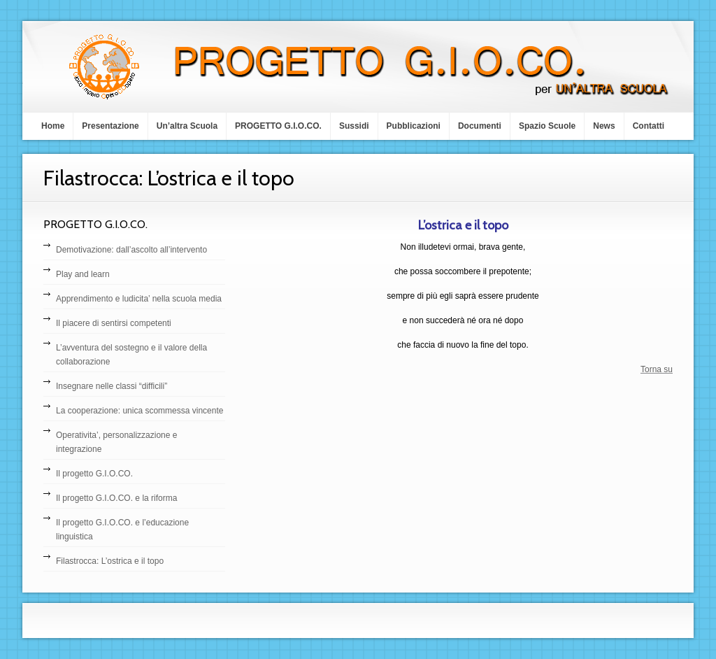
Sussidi (354, 126)
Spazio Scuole (547, 126)
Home (52, 126)
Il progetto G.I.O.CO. (94, 474)
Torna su (656, 369)
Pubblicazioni (414, 126)
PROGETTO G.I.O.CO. (278, 126)
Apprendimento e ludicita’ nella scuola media (139, 299)
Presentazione (110, 126)
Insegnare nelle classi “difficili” (111, 386)
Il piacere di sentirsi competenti (113, 323)
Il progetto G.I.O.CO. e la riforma (116, 498)
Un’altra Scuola (187, 126)
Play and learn (83, 274)
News (604, 126)
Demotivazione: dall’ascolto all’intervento (131, 250)
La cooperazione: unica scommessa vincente (139, 411)
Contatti (648, 126)
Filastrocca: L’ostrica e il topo (110, 561)
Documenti (479, 126)
